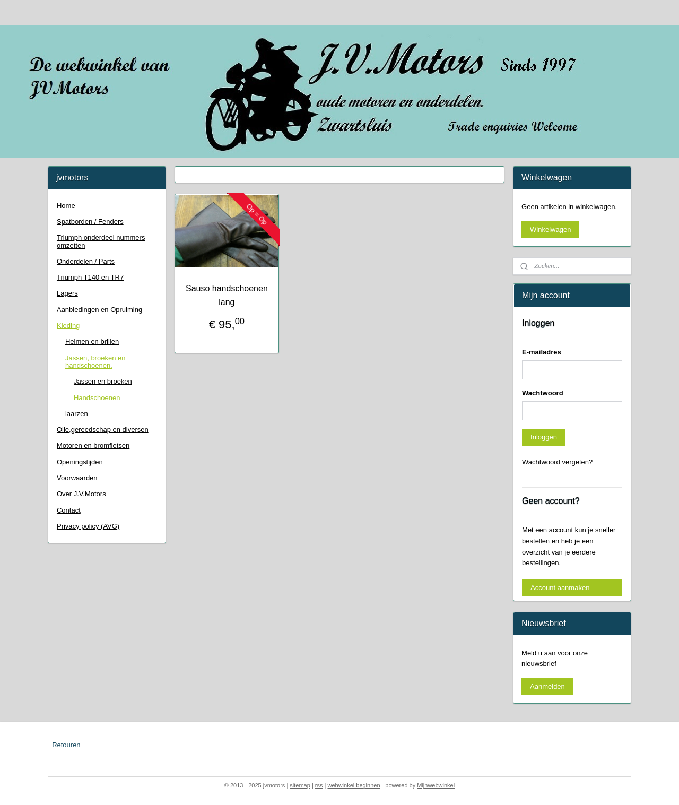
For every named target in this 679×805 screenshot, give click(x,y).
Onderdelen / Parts (86, 261)
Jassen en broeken (103, 381)
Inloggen (543, 437)
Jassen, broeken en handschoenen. (95, 361)
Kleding (68, 326)
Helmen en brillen (92, 341)
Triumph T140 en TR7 (90, 277)
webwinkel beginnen (353, 785)
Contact (69, 510)
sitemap (300, 785)
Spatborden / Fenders (90, 222)
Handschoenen (97, 398)
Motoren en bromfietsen (93, 445)
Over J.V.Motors (81, 494)
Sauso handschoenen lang (227, 295)
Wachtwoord (542, 393)
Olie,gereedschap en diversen (103, 430)
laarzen (76, 414)
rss (319, 785)
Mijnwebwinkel (436, 785)
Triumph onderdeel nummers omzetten (101, 241)
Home (66, 206)
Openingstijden (80, 462)
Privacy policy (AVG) (88, 526)
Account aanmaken (559, 588)
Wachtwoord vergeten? (557, 462)
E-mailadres (541, 352)
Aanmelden (547, 686)
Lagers (67, 293)
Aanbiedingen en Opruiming (99, 310)
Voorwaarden (77, 478)
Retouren (66, 745)
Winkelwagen (550, 229)
